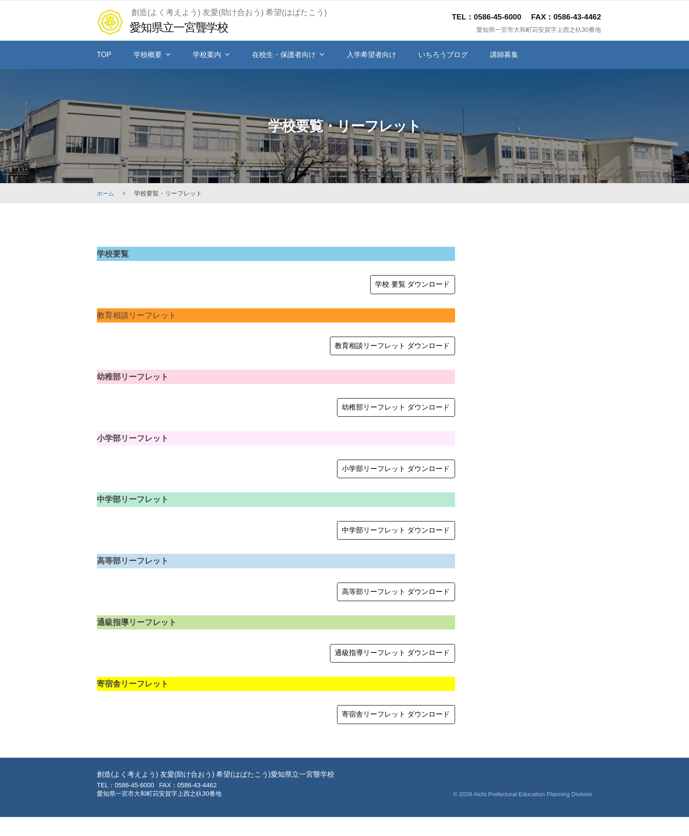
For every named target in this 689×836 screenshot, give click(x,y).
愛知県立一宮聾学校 (184, 26)
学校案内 (207, 54)
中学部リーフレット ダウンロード (388, 541)
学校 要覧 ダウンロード (407, 285)
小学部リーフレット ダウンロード (388, 477)
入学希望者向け (371, 54)
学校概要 (148, 54)
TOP (104, 54)
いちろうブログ (443, 54)
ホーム (106, 193)
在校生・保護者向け (284, 54)
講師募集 (504, 54)
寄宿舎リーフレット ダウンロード (388, 732)
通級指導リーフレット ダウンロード (384, 668)
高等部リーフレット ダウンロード (388, 605)
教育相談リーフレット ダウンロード (384, 349)
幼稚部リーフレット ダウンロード (388, 413)
